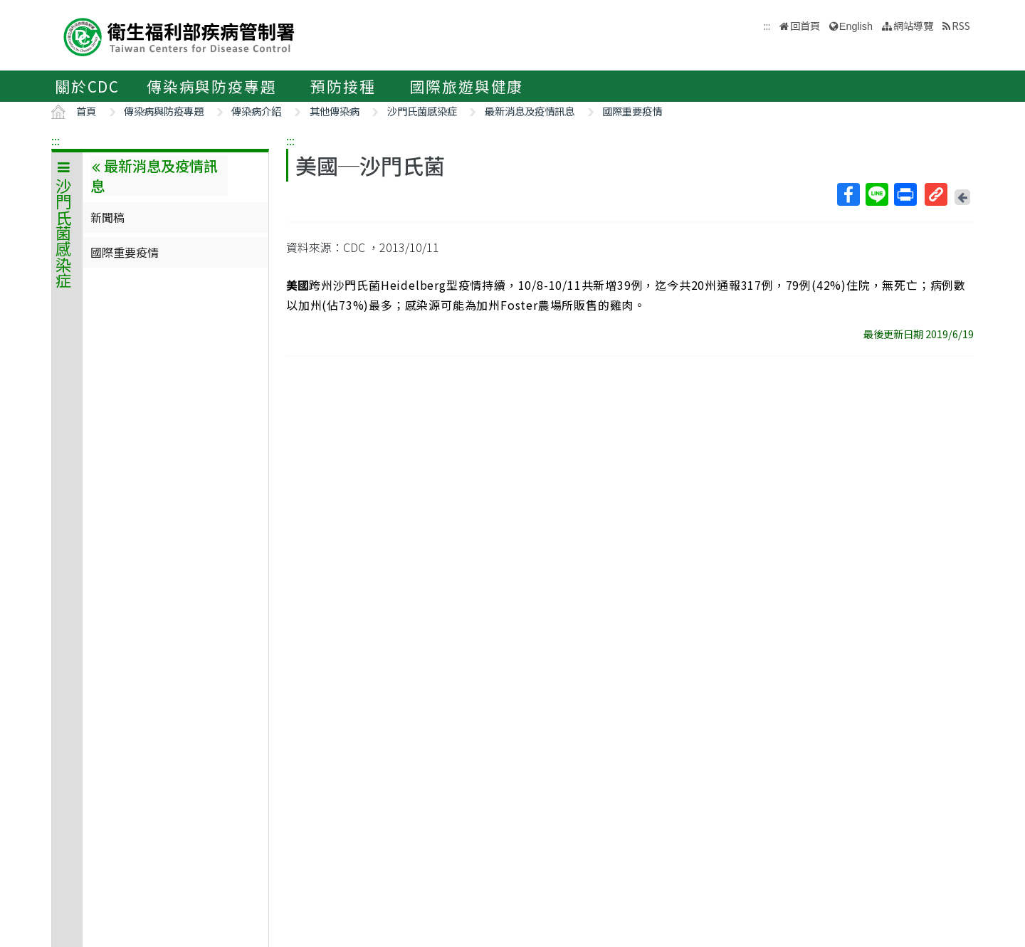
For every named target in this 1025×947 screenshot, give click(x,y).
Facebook (848, 194)
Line (876, 194)
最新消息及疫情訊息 (529, 110)
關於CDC (87, 86)
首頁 (86, 110)
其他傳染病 (334, 110)
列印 (905, 194)
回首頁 (805, 25)
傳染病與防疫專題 (211, 86)
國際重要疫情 (632, 110)
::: (55, 140)
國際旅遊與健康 (467, 86)
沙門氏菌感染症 (422, 110)
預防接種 (342, 86)
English (856, 26)
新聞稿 (107, 217)
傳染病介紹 (256, 110)
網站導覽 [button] (913, 25)
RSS (961, 25)
